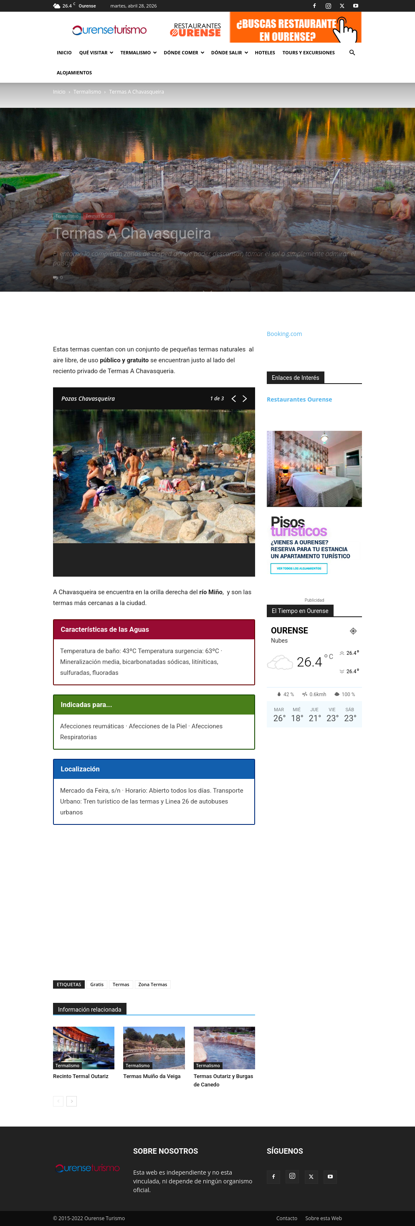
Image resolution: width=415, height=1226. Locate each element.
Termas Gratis (99, 216)
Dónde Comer (184, 52)
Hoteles (265, 52)
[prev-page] (58, 1101)
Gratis (97, 984)
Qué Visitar (96, 52)
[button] (352, 53)
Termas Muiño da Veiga (151, 1076)
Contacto (286, 1218)
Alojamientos (74, 72)
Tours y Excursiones (309, 52)
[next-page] (71, 1101)
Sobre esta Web (323, 1218)
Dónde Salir (229, 52)
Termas (121, 984)
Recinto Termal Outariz (81, 1076)
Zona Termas (153, 984)
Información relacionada (89, 1009)
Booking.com (284, 334)
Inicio (64, 52)
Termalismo (138, 52)
